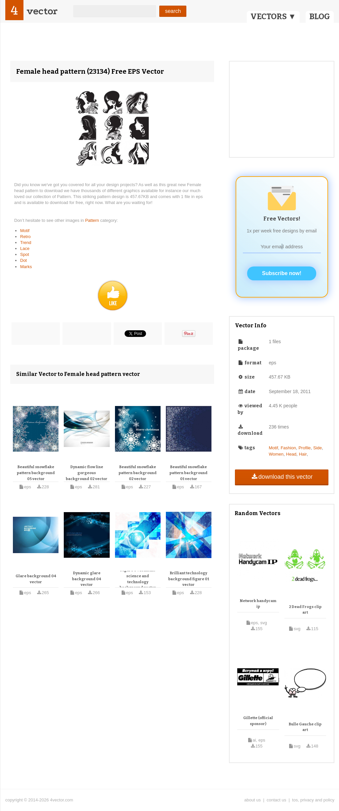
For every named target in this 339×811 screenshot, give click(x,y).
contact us (276, 799)
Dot (23, 260)
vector (41, 11)
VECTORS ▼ (273, 16)
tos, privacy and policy (313, 799)
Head (291, 454)
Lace (24, 248)
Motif (24, 230)
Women (276, 454)
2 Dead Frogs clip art (305, 610)
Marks (26, 266)
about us (252, 799)
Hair (303, 454)
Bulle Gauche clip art (305, 727)
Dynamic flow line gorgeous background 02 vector (86, 473)
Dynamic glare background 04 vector (86, 579)
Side (317, 447)
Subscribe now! (281, 273)
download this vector (282, 476)
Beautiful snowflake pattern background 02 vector (138, 473)
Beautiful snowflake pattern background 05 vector (36, 473)
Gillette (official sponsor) (258, 721)
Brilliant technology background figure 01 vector (188, 579)
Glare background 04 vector (36, 579)
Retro (25, 236)
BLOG (319, 16)
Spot (24, 254)
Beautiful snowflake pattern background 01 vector (188, 473)
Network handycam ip (258, 604)
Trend (25, 242)
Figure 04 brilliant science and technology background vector (138, 579)
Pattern (92, 220)
